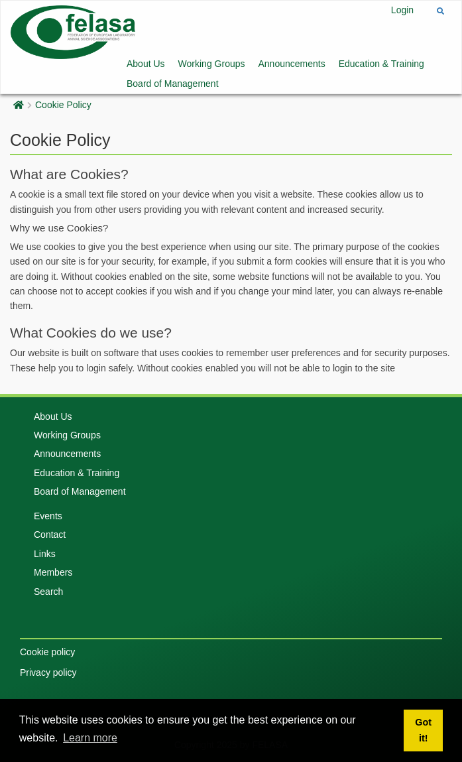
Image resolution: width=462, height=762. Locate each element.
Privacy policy (48, 672)
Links (45, 553)
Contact (50, 534)
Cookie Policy (63, 104)
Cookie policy (47, 652)
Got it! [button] (423, 730)
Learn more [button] (90, 737)
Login (402, 10)
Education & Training (381, 63)
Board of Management (173, 83)
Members (53, 572)
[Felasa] (73, 30)
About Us (146, 63)
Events (48, 516)
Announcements (292, 63)
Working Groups (211, 63)
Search (48, 591)
